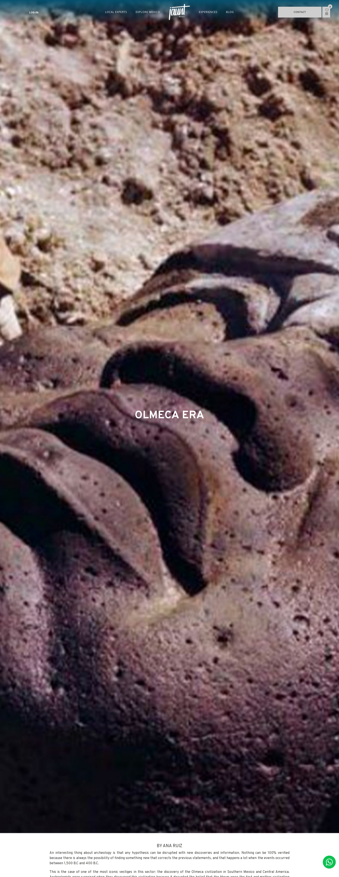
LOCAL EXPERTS (116, 12)
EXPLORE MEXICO (148, 12)
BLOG (230, 12)
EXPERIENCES (208, 12)
